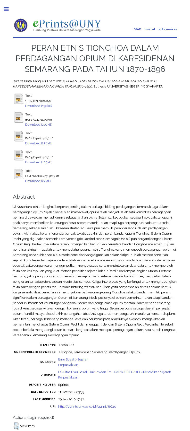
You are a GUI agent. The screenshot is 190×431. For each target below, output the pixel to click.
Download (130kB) (38, 106)
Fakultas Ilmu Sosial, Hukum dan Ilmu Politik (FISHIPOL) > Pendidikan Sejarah (114, 372)
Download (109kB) (38, 162)
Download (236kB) (38, 143)
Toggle (8, 9)
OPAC (137, 29)
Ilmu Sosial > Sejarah (73, 359)
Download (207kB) (38, 124)
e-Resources (167, 29)
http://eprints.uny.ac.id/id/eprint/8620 (87, 406)
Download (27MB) (38, 181)
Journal (149, 29)
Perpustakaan (68, 365)
